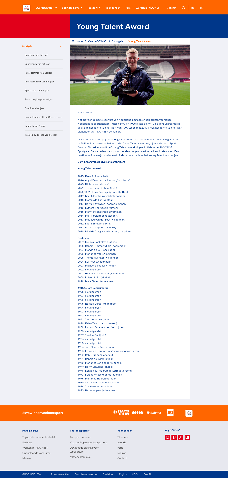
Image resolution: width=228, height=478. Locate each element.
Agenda (121, 442)
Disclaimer (108, 474)
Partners (27, 442)
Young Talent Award (35, 125)
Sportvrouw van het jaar (37, 63)
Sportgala (27, 46)
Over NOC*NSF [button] (45, 7)
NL (192, 7)
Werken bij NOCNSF (148, 7)
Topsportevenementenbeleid (39, 437)
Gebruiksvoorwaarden (86, 474)
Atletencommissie (80, 456)
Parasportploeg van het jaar (39, 99)
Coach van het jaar (34, 108)
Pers (128, 7)
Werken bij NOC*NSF (35, 447)
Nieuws (26, 458)
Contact (171, 7)
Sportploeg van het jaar (37, 90)
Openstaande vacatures (36, 453)
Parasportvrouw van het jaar (39, 81)
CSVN (135, 474)
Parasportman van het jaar (38, 72)
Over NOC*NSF (97, 41)
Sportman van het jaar (36, 55)
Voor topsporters (79, 430)
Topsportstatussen (80, 437)
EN (201, 7)
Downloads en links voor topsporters (84, 449)
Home (79, 41)
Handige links (30, 430)
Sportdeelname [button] (71, 7)
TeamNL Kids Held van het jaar (41, 134)
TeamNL (148, 474)
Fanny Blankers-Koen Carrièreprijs (43, 117)
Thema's (122, 437)
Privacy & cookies (60, 474)
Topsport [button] (92, 7)
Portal (120, 447)
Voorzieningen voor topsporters (88, 442)
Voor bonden (112, 7)
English (123, 474)
